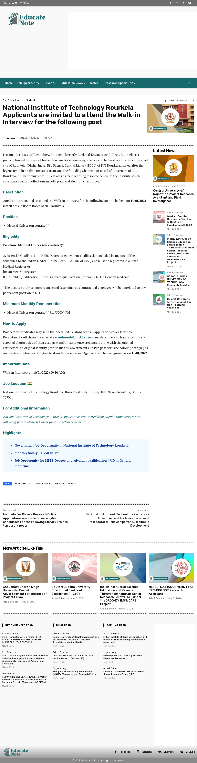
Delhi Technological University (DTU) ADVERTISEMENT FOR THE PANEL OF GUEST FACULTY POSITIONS (21, 640)
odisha (72, 483)
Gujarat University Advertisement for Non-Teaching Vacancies (179, 303)
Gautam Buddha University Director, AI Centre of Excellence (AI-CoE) (179, 220)
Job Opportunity (12, 100)
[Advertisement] (132, 40)
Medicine (59, 483)
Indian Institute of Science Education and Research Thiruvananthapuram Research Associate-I (125, 640)
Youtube (190, 752)
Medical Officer (43, 483)
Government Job (22, 483)
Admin (11, 138)
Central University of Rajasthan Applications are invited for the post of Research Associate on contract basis (76, 640)
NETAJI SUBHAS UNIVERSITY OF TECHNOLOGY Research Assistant (179, 281)
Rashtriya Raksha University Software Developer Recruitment (122, 657)
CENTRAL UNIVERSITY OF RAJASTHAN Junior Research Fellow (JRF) (73, 657)
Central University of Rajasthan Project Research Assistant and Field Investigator (173, 196)
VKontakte (169, 752)
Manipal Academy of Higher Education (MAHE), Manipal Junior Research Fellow (74, 673)
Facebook (125, 752)
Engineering (8, 673)
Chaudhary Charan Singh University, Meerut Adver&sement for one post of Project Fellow (25, 592)
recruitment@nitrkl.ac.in (72, 337)
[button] (189, 83)
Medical (30, 100)
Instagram (147, 752)
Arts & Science (161, 186)
